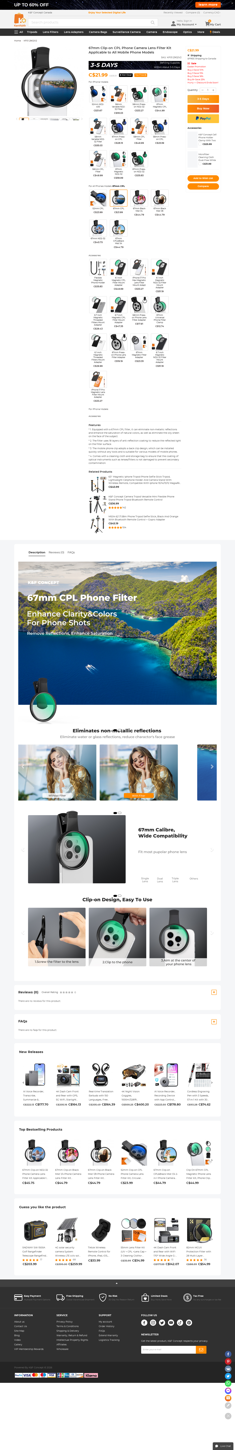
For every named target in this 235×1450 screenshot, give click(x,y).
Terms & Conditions (67, 1326)
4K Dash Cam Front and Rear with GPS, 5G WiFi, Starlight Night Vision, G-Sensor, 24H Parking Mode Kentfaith (67, 1096)
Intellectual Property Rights (72, 1340)
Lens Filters (50, 32)
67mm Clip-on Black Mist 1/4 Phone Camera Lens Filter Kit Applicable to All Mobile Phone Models (68, 1174)
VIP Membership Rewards (29, 1349)
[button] (23, 766)
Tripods (32, 32)
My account (105, 1322)
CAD (212, 13)
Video (17, 1340)
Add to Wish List (203, 178)
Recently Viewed (173, 13)
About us (19, 1322)
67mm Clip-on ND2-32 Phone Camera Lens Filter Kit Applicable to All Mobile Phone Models (35, 1174)
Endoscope (170, 32)
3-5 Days (203, 99)
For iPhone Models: (99, 82)
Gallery (18, 1345)
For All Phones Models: (107, 186)
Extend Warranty (108, 1335)
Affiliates (61, 1345)
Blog (17, 1335)
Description (37, 552)
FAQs (71, 552)
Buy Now (203, 108)
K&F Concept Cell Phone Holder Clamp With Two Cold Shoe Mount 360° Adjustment (207, 141)
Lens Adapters (73, 32)
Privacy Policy (64, 1322)
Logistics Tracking (109, 1340)
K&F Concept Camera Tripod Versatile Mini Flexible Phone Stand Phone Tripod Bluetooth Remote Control (141, 498)
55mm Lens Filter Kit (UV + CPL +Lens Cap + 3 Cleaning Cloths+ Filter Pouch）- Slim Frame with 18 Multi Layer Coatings (133, 1252)
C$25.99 (207, 144)
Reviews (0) (56, 552)
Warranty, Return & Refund (71, 1335)
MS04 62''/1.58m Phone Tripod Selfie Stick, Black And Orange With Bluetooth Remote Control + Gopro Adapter (143, 518)
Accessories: (95, 255)
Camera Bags (98, 32)
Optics (187, 32)
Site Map (19, 1331)
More (200, 32)
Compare (203, 186)
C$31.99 (207, 164)
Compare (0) (193, 13)
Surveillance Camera (127, 32)
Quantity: (193, 90)
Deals (215, 32)
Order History (106, 1326)
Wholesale (62, 1349)
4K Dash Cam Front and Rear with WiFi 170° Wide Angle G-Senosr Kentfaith (165, 1252)
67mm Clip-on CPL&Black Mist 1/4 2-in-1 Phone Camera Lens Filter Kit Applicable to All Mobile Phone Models (166, 1174)
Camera (151, 32)
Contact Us (20, 1326)
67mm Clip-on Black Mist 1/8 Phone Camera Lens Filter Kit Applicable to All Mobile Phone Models (101, 1174)
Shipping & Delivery (67, 1331)
